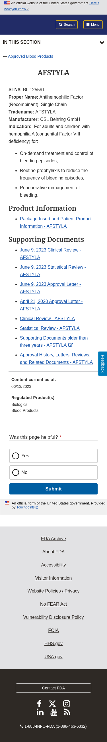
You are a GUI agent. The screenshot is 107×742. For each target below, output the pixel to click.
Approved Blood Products (30, 56)
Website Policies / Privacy (54, 591)
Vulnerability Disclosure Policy (53, 617)
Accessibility (53, 565)
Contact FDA (53, 688)
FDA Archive (53, 538)
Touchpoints (26, 507)
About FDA (53, 551)
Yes (25, 455)
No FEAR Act (53, 604)
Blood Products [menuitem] (24, 410)
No (24, 472)
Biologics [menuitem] (19, 404)
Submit (53, 489)
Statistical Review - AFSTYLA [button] (50, 328)
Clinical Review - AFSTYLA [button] (47, 318)
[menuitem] (53, 385)
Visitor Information (53, 578)
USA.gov (53, 656)
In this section (21, 42)
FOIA (53, 630)
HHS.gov (53, 643)
